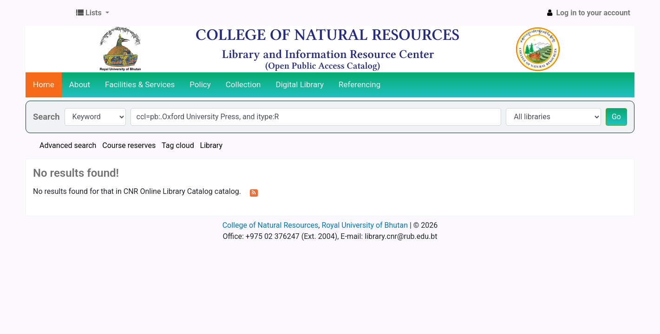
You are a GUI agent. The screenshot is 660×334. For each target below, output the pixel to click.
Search (46, 117)
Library (211, 145)
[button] (92, 13)
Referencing (359, 84)
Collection (243, 84)
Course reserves (129, 145)
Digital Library (300, 84)
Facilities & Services (140, 84)
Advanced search (67, 145)
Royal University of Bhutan (364, 225)
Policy (200, 84)
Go (616, 116)
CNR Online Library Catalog (49, 13)
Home (43, 84)
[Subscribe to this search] (254, 192)
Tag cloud (178, 145)
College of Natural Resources (270, 225)
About (79, 84)
